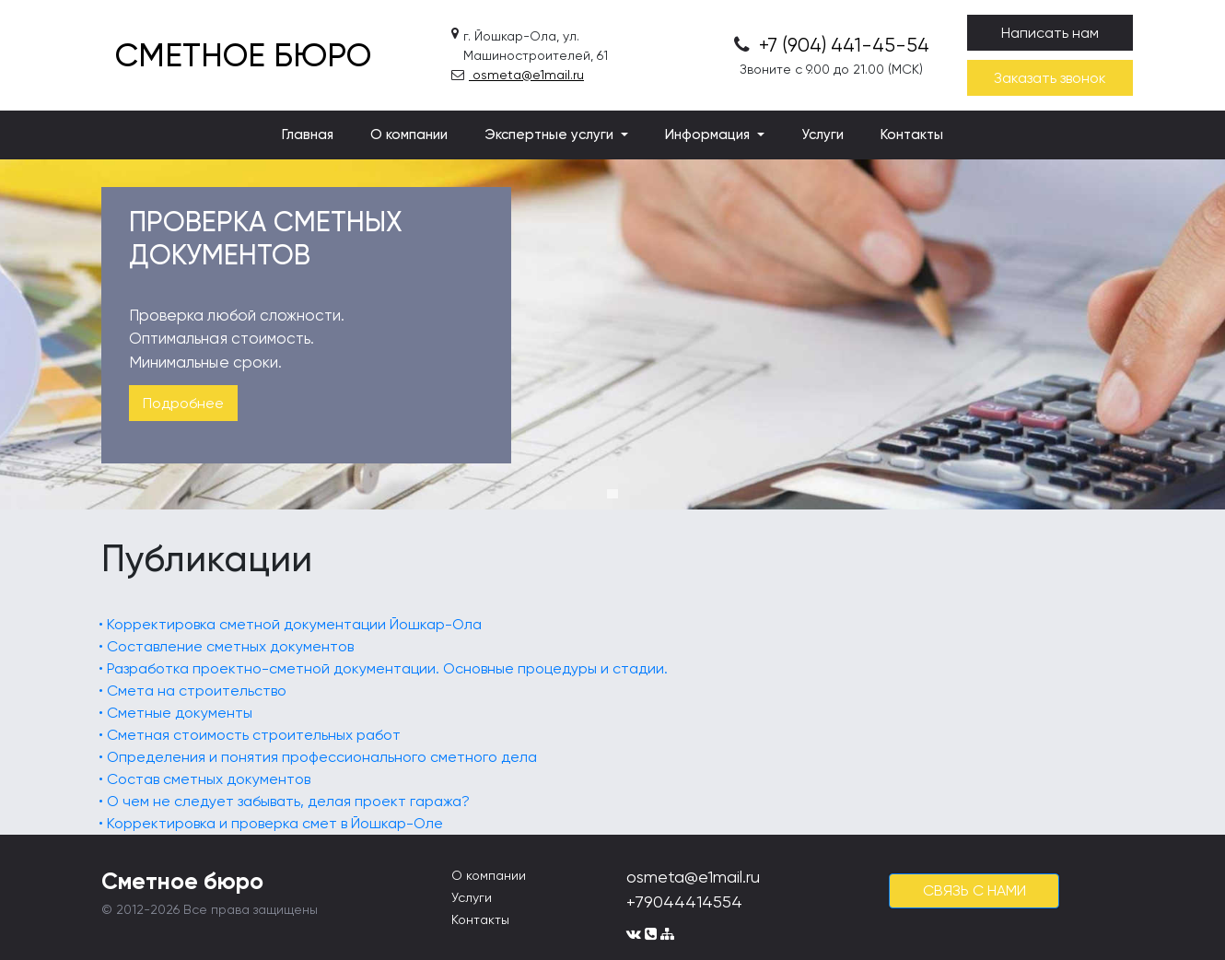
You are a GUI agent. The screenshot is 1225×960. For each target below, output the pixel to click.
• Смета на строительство (192, 690)
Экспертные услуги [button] (550, 134)
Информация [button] (709, 134)
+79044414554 (684, 901)
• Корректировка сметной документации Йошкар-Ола (290, 624)
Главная (307, 134)
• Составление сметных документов (226, 646)
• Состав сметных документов (204, 779)
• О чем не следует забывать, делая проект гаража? (284, 801)
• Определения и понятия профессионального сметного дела (318, 757)
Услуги (822, 134)
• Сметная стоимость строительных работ (250, 734)
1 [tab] (612, 493)
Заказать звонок (1050, 78)
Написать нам (1050, 32)
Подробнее (183, 403)
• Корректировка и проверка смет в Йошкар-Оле (271, 823)
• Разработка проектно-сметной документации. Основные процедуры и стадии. (383, 668)
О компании (409, 134)
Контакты (912, 134)
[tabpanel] (612, 334)
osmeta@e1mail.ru (517, 74)
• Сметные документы (175, 712)
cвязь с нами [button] (974, 890)
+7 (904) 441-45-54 (831, 45)
